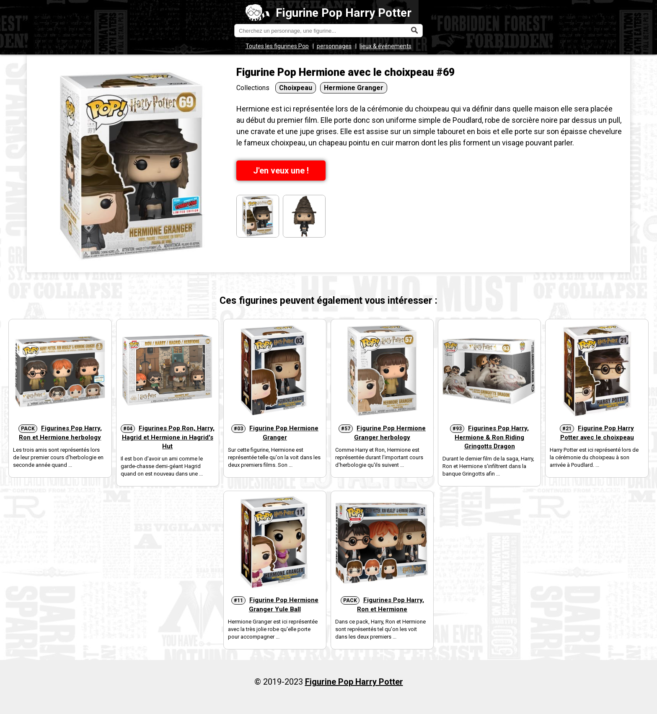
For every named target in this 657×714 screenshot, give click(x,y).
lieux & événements (385, 46)
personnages (334, 46)
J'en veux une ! (281, 171)
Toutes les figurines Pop (277, 46)
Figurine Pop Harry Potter (329, 13)
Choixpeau (295, 88)
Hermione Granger (353, 88)
